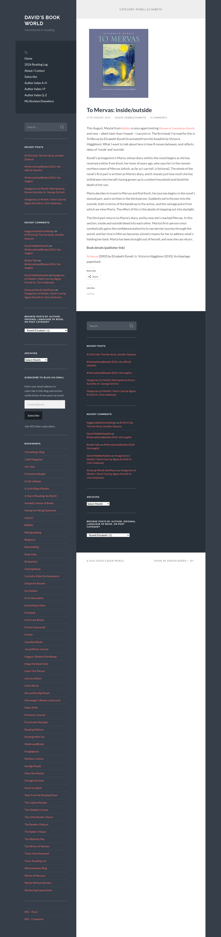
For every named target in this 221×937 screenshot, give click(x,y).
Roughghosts (32, 751)
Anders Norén (176, 560)
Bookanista (31, 561)
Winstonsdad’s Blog (36, 868)
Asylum (29, 517)
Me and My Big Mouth (37, 693)
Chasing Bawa (33, 568)
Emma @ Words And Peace (40, 289)
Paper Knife (31, 707)
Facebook (30, 612)
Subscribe (31, 77)
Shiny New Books (34, 773)
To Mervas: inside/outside (125, 109)
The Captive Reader (36, 802)
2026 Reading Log (36, 64)
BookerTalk (31, 260)
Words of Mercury (35, 875)
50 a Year (30, 466)
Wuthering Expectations (38, 890)
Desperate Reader (35, 583)
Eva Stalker (31, 590)
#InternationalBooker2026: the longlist (109, 372)
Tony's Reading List (35, 860)
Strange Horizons (34, 780)
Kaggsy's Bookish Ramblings (41, 656)
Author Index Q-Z (36, 95)
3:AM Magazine (34, 459)
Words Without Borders (38, 882)
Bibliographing (33, 532)
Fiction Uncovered (35, 627)
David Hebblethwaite (37, 245)
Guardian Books (34, 641)
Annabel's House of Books (39, 503)
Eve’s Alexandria (34, 598)
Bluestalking (32, 546)
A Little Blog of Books (37, 488)
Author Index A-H (36, 83)
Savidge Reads (33, 766)
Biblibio (29, 525)
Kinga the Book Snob (36, 663)
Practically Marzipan (36, 722)
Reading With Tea (35, 736)
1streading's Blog (34, 452)
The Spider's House (35, 831)
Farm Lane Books (34, 619)
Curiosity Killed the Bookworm (42, 576)
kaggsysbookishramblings (39, 231)
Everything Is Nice (35, 605)
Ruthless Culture (34, 758)
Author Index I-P (35, 89)
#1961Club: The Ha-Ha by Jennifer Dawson (111, 354)
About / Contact (35, 70)
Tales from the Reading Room (41, 795)
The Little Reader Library (39, 817)
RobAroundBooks (34, 744)
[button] (46, 52)
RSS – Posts (31, 911)
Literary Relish (33, 678)
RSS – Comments (34, 919)
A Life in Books (33, 481)
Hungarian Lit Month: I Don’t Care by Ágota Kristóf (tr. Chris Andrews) (44, 279)
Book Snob (30, 554)
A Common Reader (35, 473)
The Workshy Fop (34, 839)
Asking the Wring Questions (40, 510)
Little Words (32, 685)
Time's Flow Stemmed (37, 853)
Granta (29, 634)
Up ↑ (192, 560)
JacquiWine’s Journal (36, 649)
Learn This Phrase (35, 671)
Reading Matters (34, 729)
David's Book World (43, 20)
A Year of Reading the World (40, 495)
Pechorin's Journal (35, 714)
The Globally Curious (36, 809)
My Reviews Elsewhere (39, 101)
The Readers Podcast (37, 824)
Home (28, 58)
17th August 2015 (99, 117)
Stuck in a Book (33, 787)
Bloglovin (30, 539)
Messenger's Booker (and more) (43, 700)
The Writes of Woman (37, 846)
